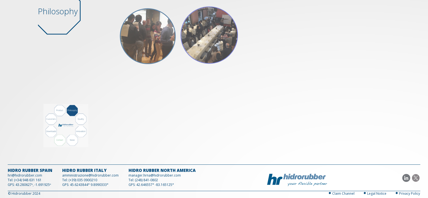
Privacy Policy (409, 193)
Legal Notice (376, 193)
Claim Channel (343, 193)
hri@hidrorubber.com (25, 175)
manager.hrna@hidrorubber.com (155, 175)
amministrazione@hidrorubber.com (90, 175)
